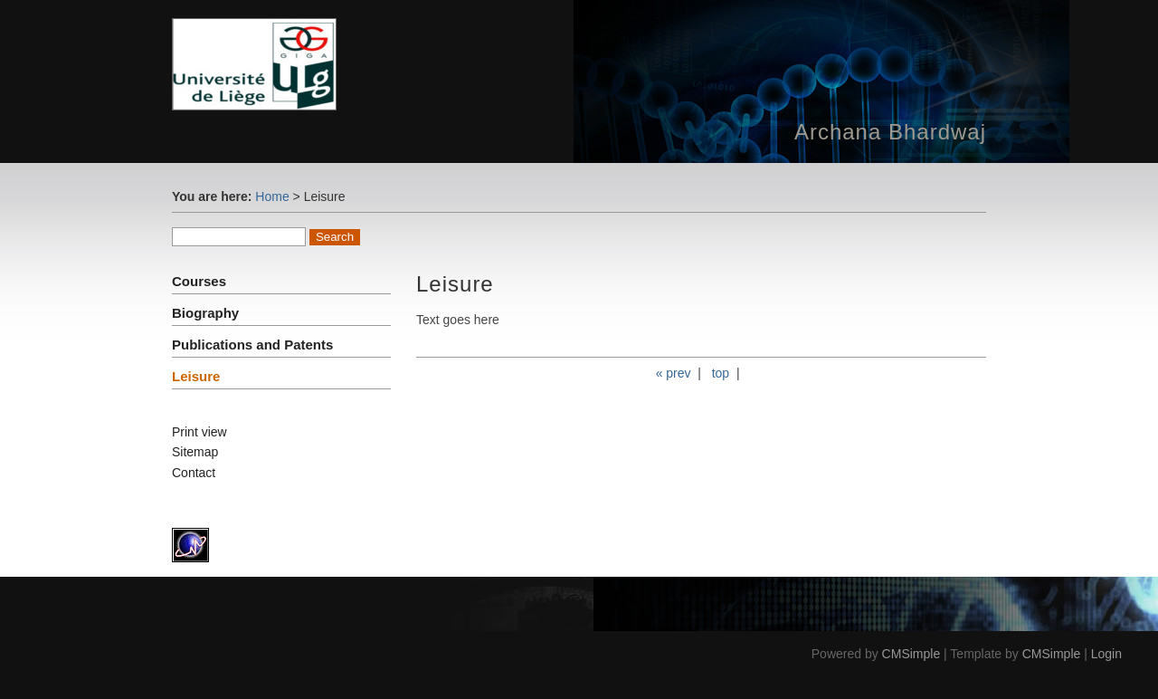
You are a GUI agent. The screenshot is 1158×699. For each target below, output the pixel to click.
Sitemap (195, 452)
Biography (205, 313)
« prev (673, 373)
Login (1106, 653)
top (720, 373)
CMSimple (911, 653)
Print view (199, 432)
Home (272, 196)
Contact (193, 472)
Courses (199, 281)
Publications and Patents (252, 344)
